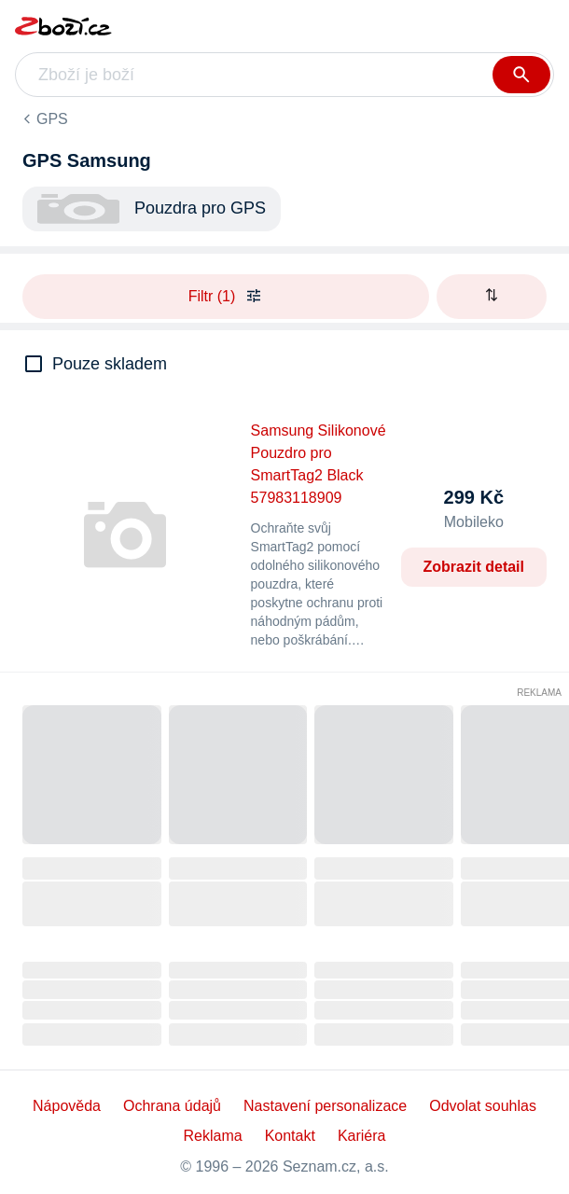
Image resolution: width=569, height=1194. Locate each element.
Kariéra (362, 1136)
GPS (52, 119)
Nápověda (67, 1106)
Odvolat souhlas (482, 1106)
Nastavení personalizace (325, 1106)
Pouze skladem (109, 363)
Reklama (539, 692)
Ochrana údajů (172, 1106)
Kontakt (290, 1136)
